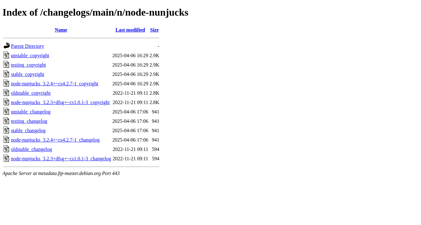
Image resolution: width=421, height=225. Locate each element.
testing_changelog (29, 121)
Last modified (130, 29)
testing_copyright (28, 65)
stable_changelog (28, 130)
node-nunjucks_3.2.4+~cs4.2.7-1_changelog (55, 139)
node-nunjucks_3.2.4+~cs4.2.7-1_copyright (54, 83)
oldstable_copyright (31, 93)
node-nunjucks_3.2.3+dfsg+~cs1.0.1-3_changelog (61, 158)
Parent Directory (27, 46)
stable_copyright (27, 74)
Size (154, 29)
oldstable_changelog (31, 149)
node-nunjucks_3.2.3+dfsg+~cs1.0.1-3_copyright (60, 102)
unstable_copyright (30, 55)
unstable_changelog (31, 111)
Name (61, 29)
